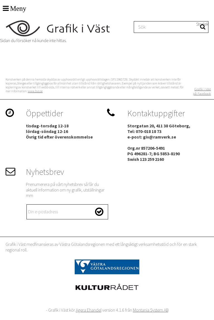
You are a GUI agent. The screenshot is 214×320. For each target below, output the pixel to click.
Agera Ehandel (88, 310)
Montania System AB (150, 310)
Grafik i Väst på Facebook (202, 91)
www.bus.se (35, 91)
